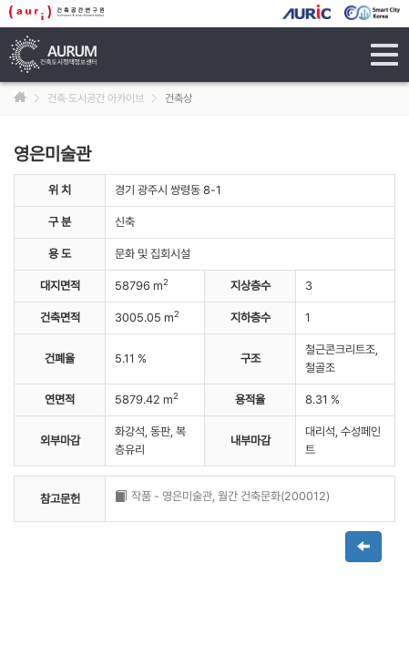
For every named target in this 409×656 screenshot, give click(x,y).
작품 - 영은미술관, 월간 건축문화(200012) (230, 496)
